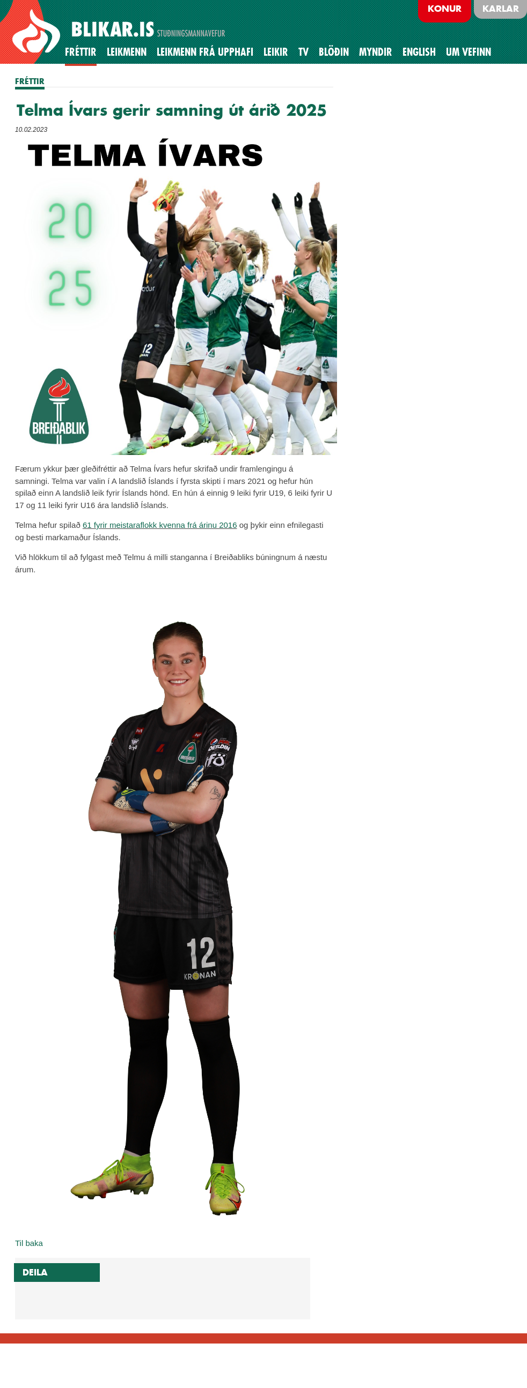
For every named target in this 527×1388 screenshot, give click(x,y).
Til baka (29, 1243)
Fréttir (81, 52)
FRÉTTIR (30, 81)
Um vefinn (468, 52)
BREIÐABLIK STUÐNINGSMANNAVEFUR (120, 32)
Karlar (500, 8)
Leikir (276, 52)
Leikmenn (127, 52)
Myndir (375, 52)
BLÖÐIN (334, 52)
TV (303, 52)
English (419, 52)
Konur (445, 8)
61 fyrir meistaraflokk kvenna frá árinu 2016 (160, 524)
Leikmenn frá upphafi (205, 52)
